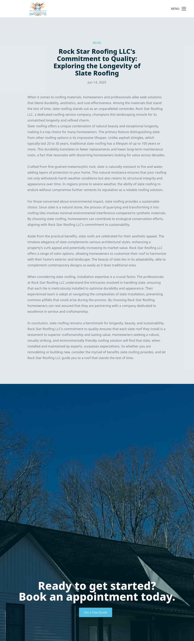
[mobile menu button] (184, 8)
